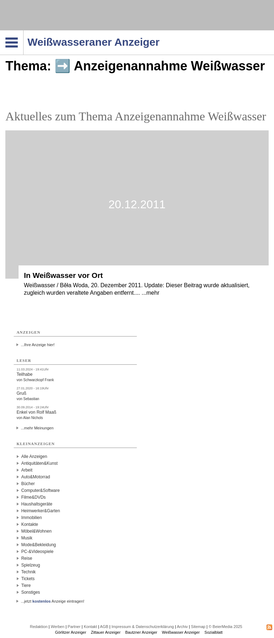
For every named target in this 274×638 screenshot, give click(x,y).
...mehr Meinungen (37, 428)
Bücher (28, 483)
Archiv (182, 626)
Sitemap (198, 626)
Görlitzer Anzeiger (70, 632)
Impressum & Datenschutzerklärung (143, 626)
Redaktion (39, 626)
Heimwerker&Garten (40, 511)
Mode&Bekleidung (38, 545)
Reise (26, 558)
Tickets (28, 578)
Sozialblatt (213, 632)
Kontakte (29, 524)
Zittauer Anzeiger (106, 632)
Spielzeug (30, 565)
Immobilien (31, 517)
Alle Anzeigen (34, 456)
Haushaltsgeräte (36, 504)
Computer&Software (40, 490)
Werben (57, 626)
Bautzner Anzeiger (141, 632)
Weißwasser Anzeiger (181, 632)
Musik (26, 538)
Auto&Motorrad (35, 477)
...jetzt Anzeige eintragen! (52, 601)
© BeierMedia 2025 (225, 626)
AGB (104, 626)
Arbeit (26, 470)
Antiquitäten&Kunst (39, 463)
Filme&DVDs (33, 497)
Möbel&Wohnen (36, 531)
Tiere (26, 585)
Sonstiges (30, 592)
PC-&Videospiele (37, 551)
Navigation (23, 32)
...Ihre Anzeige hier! (38, 345)
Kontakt (90, 626)
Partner (74, 626)
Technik (28, 572)
